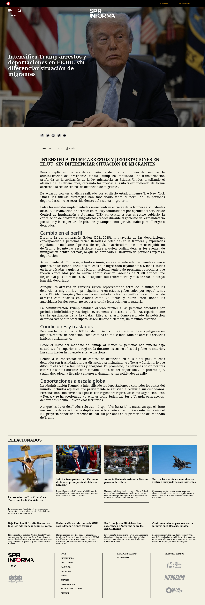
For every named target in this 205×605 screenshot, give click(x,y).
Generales (168, 3)
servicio (65, 580)
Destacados (188, 3)
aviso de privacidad (127, 554)
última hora (67, 558)
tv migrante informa (71, 589)
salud (64, 575)
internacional (68, 584)
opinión (65, 593)
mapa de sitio (123, 557)
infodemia (66, 571)
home (63, 554)
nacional (65, 567)
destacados (67, 562)
